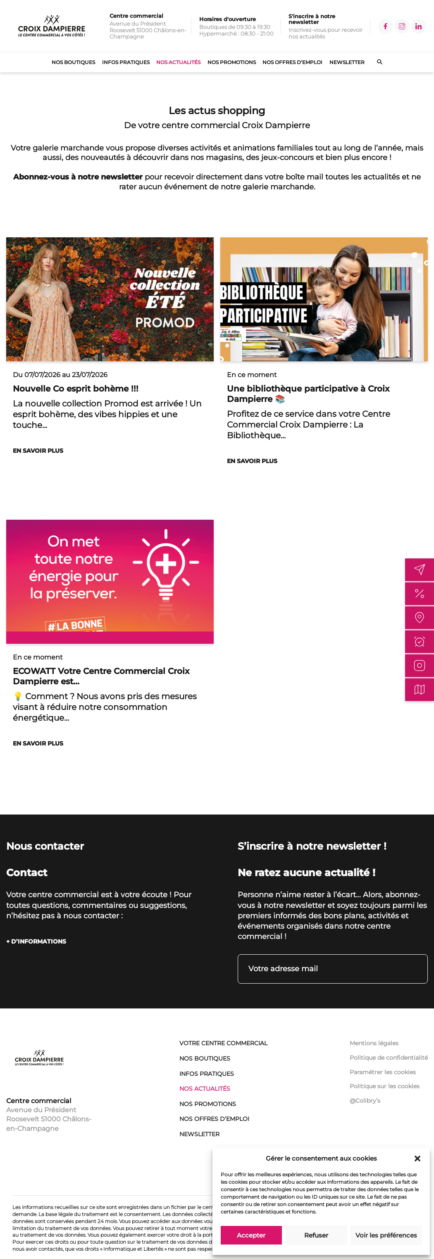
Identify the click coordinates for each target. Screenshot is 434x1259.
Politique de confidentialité (389, 1057)
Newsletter (347, 62)
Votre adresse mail (283, 968)
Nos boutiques (73, 62)
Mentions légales (374, 1043)
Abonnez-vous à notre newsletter (78, 177)
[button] (417, 1158)
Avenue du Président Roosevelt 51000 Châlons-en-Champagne (48, 1119)
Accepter (251, 1235)
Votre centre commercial (223, 1043)
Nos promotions (231, 62)
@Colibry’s (365, 1100)
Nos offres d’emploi (292, 62)
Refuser (316, 1235)
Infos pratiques (126, 62)
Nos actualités (178, 62)
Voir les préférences (386, 1235)
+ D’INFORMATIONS (36, 941)
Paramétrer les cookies (383, 1072)
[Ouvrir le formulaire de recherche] (373, 62)
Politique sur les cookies (385, 1086)
